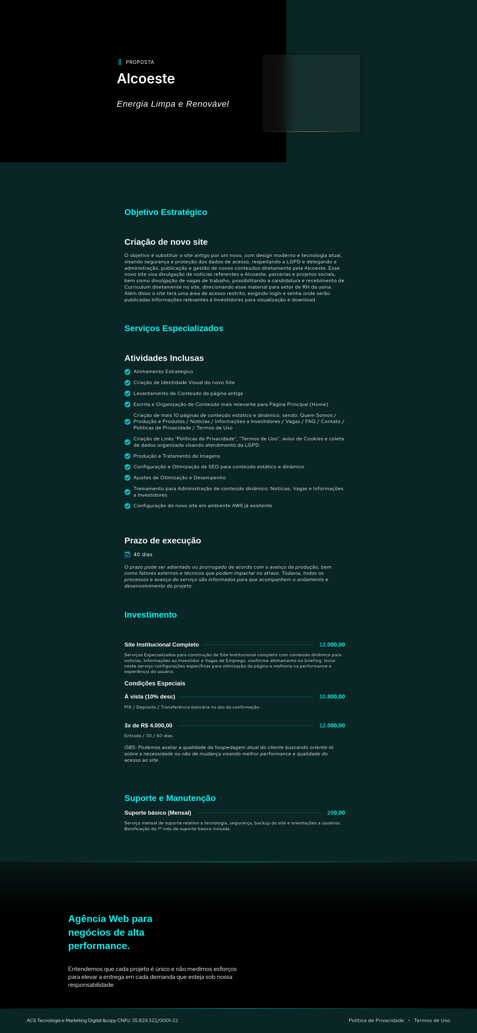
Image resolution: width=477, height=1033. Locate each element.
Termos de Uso (432, 1020)
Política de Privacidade (376, 1020)
